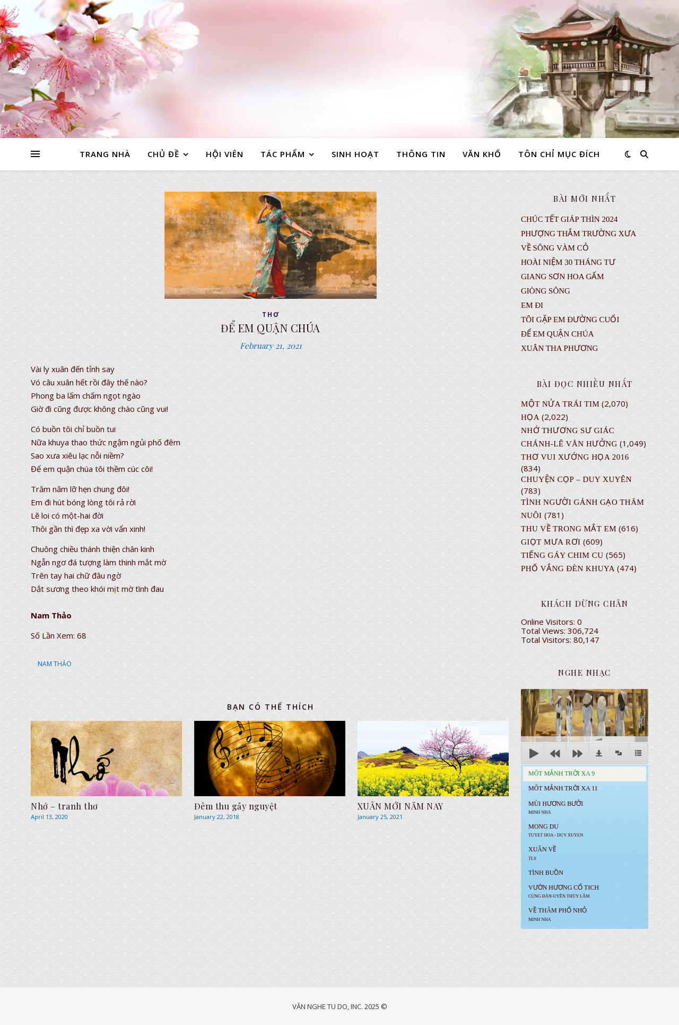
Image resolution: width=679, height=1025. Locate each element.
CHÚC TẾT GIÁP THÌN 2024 (569, 219)
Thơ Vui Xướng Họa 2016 (575, 457)
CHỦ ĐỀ (163, 154)
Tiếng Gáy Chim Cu (562, 555)
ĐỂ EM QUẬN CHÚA (557, 334)
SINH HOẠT (355, 154)
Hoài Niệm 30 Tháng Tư (568, 262)
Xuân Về (542, 853)
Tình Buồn (545, 872)
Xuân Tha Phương (559, 348)
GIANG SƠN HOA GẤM (562, 276)
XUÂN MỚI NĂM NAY (400, 806)
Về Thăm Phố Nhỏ (557, 914)
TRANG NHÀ (105, 154)
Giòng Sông (545, 291)
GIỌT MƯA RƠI (551, 542)
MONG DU (555, 830)
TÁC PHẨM (282, 154)
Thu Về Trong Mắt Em (568, 528)
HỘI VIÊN (224, 154)
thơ (271, 314)
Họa (530, 417)
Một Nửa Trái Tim (560, 404)
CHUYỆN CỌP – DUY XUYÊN (576, 479)
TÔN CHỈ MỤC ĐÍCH (559, 154)
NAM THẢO (55, 663)
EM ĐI (532, 305)
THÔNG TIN (421, 154)
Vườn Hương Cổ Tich (563, 891)
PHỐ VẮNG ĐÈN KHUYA (568, 568)
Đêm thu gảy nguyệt (235, 806)
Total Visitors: (547, 639)
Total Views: (544, 630)
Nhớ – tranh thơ (64, 806)
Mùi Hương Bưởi (555, 807)
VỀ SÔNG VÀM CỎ (555, 248)
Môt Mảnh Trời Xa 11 (563, 788)
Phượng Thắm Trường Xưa (578, 233)
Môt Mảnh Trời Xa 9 (561, 773)
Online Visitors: (549, 621)
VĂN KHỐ (482, 154)
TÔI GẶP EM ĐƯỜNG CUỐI (570, 319)
